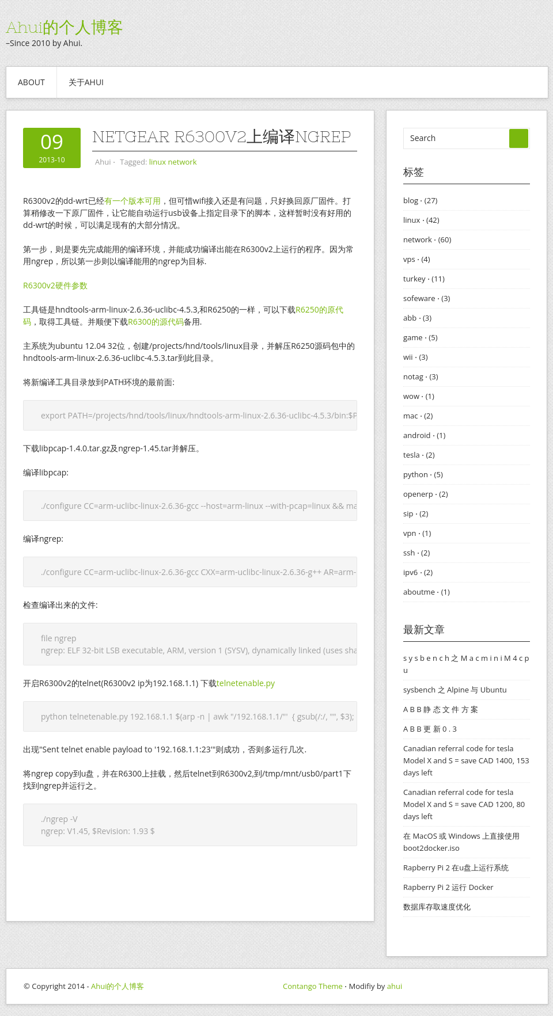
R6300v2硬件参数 (55, 285)
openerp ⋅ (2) (425, 494)
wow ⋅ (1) (418, 396)
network (182, 162)
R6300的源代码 (156, 321)
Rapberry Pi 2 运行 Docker (448, 887)
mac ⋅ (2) (418, 415)
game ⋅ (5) (420, 337)
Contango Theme (313, 986)
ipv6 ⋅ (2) (418, 572)
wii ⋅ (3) (415, 357)
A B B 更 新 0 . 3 (430, 729)
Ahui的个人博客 (64, 27)
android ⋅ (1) (424, 435)
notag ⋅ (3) (420, 376)
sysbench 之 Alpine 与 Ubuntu (455, 689)
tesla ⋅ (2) (419, 455)
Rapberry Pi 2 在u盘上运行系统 (456, 867)
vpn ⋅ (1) (417, 533)
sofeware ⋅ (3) (426, 298)
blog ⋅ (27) (420, 200)
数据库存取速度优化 (437, 906)
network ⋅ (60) (427, 239)
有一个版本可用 (132, 200)
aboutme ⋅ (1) (426, 592)
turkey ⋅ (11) (424, 278)
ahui (394, 986)
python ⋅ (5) (423, 474)
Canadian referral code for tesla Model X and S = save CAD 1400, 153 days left (466, 760)
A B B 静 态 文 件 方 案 (440, 709)
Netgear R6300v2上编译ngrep (221, 136)
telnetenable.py (246, 683)
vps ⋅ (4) (416, 259)
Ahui (103, 162)
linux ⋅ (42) (421, 220)
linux (157, 162)
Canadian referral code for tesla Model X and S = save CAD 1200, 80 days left (464, 804)
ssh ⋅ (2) (416, 552)
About (31, 82)
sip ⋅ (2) (415, 513)
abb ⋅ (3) (417, 318)
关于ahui (86, 82)
